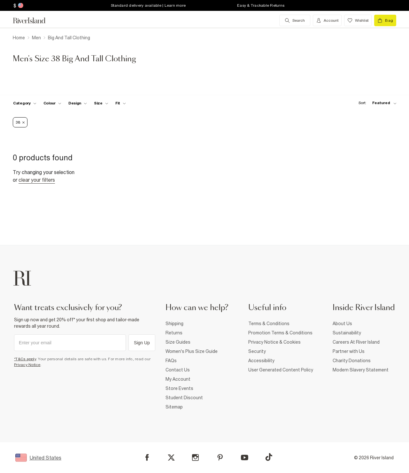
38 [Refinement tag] (20, 122)
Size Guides (178, 342)
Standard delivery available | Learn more (148, 5)
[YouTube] (244, 457)
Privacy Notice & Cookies (274, 342)
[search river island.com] (295, 20)
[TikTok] (269, 457)
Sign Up (142, 342)
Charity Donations (352, 360)
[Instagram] (195, 457)
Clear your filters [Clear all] (37, 180)
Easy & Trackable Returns (260, 5)
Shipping (174, 323)
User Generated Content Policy (280, 369)
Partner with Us (349, 351)
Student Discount (184, 397)
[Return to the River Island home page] (34, 20)
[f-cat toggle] (24, 103)
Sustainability (347, 332)
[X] (171, 457)
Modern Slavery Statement (361, 369)
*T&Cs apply (25, 359)
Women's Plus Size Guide (192, 351)
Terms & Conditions (268, 323)
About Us (342, 323)
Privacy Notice (27, 364)
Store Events (179, 388)
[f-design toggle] (78, 103)
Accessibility (261, 360)
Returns (174, 332)
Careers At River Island (356, 342)
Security (257, 351)
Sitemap (174, 406)
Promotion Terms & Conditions (280, 332)
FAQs (171, 360)
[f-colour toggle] (52, 103)
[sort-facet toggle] (375, 103)
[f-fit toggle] (120, 103)
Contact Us (178, 369)
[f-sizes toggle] (101, 103)
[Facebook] (147, 457)
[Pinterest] (220, 457)
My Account (178, 379)
